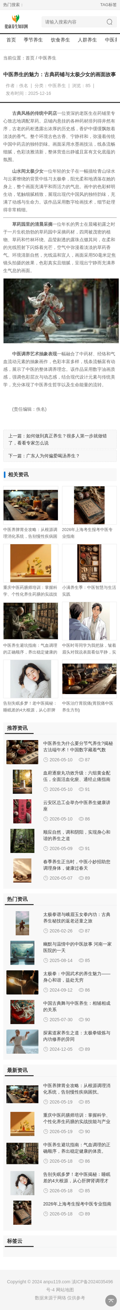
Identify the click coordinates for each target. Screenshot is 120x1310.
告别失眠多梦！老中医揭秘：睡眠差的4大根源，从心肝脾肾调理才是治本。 (30, 710)
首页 (11, 39)
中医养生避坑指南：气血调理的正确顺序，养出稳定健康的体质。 (30, 652)
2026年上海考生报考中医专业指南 (77, 1203)
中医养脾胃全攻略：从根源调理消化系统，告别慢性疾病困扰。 (30, 536)
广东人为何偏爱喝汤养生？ (53, 455)
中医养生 (47, 57)
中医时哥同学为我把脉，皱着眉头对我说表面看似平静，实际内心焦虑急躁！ (89, 652)
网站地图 (65, 1289)
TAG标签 (108, 4)
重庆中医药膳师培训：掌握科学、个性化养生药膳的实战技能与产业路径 (30, 594)
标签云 (14, 1241)
